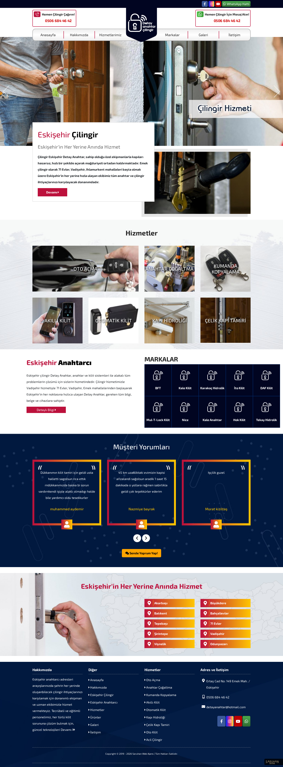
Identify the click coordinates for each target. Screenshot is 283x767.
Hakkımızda (79, 35)
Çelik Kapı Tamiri (156, 725)
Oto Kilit (151, 732)
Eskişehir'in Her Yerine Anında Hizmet (79, 147)
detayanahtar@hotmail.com (223, 707)
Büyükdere (213, 603)
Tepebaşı (156, 623)
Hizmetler (96, 710)
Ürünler (94, 717)
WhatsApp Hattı (236, 4)
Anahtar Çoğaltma (158, 687)
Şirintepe (156, 634)
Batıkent (156, 613)
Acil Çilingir (153, 739)
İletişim (234, 35)
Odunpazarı (214, 644)
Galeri (203, 35)
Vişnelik (155, 644)
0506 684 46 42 (58, 20)
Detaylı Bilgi (46, 410)
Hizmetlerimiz (110, 35)
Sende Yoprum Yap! (141, 553)
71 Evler (211, 623)
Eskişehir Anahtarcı (103, 702)
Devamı (52, 192)
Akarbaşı (156, 603)
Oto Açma (152, 680)
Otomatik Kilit (155, 710)
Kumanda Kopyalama (160, 695)
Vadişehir (212, 634)
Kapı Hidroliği (154, 717)
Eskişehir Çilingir (101, 695)
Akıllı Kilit (152, 702)
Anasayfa (48, 35)
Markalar (172, 35)
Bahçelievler (215, 613)
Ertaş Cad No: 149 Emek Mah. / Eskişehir (225, 684)
